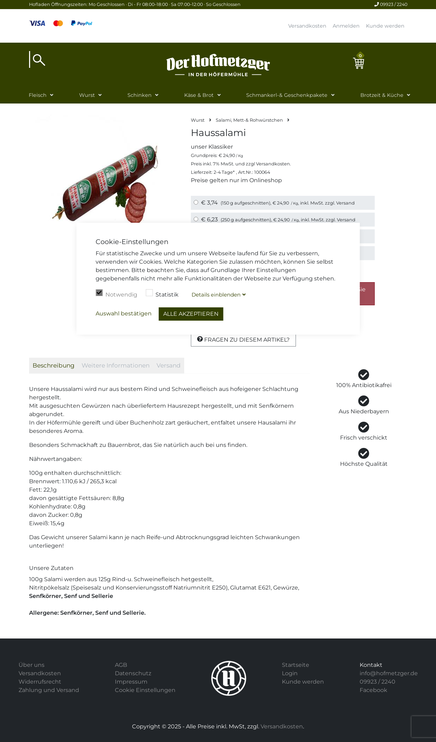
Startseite (295, 665)
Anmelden (346, 26)
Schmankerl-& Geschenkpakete (286, 95)
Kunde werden (385, 26)
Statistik (162, 294)
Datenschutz (133, 673)
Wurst (87, 95)
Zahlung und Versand (49, 690)
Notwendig (116, 294)
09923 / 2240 (390, 4)
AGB (121, 665)
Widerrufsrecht (40, 681)
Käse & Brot (199, 95)
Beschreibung (54, 365)
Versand (345, 203)
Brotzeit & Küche (381, 95)
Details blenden (216, 294)
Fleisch (38, 95)
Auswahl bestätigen (124, 313)
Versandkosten (307, 26)
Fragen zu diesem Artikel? (243, 339)
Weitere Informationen (116, 365)
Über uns (31, 665)
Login (290, 673)
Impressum (131, 681)
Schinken (139, 95)
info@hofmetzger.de (389, 673)
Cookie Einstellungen (145, 690)
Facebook (373, 690)
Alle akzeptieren (191, 314)
